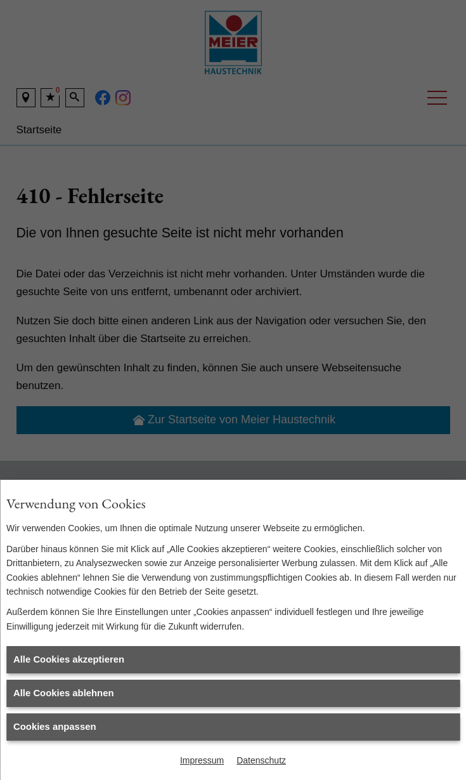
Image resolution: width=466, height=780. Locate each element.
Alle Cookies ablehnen (63, 693)
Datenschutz (261, 760)
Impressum (202, 760)
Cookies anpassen (54, 727)
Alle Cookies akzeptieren (68, 659)
